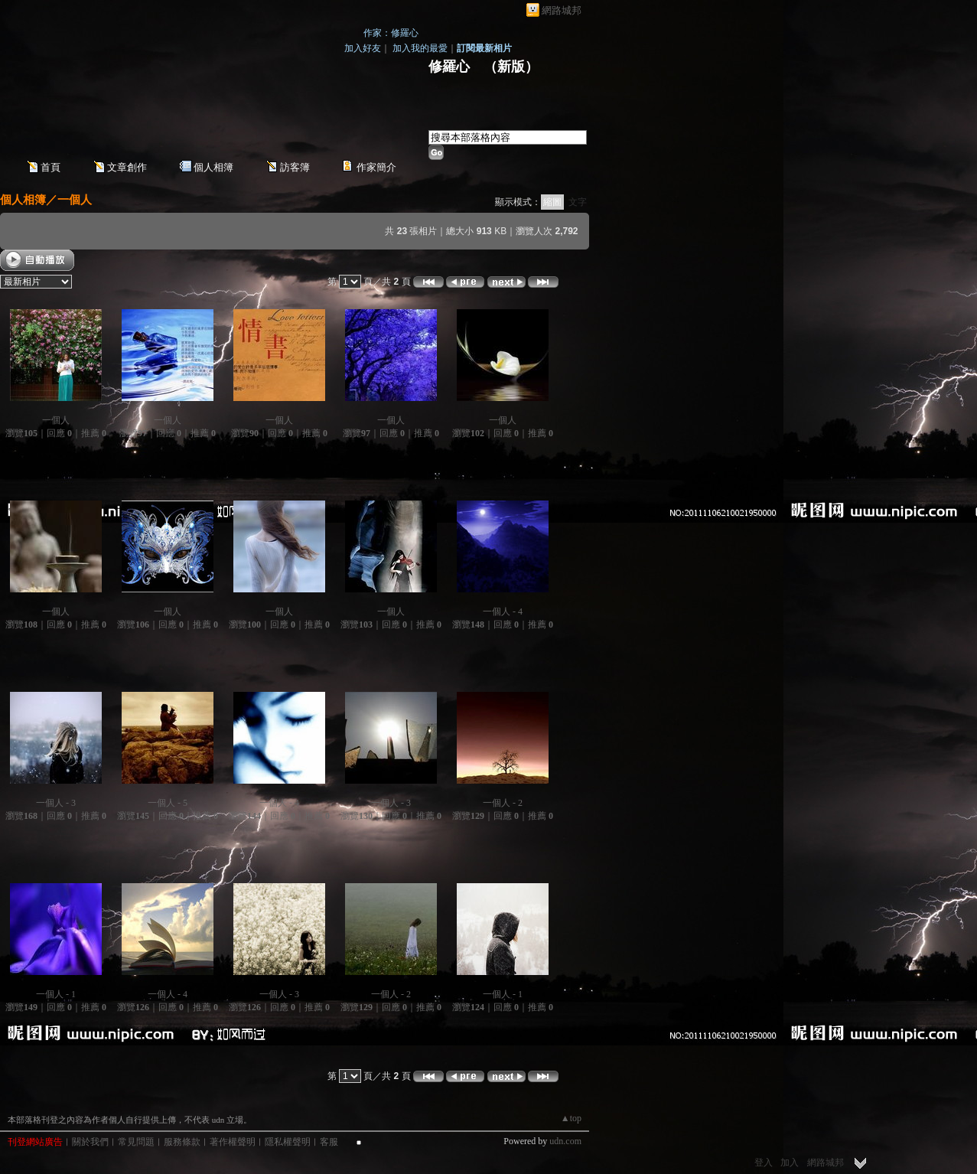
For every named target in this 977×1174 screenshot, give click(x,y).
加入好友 (362, 48)
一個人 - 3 (56, 802)
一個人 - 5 (167, 802)
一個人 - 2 (503, 802)
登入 (763, 1162)
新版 (511, 66)
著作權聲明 (233, 1141)
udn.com (565, 1141)
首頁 (50, 167)
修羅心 (449, 66)
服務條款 (182, 1141)
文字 (577, 202)
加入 (789, 1162)
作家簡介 (376, 167)
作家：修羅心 (390, 33)
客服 (329, 1141)
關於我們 (90, 1141)
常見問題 (136, 1141)
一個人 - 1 (56, 994)
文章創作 (127, 167)
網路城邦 (561, 10)
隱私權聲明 (288, 1141)
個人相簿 (213, 167)
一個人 (74, 199)
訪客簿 (295, 167)
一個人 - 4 (503, 611)
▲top (571, 1118)
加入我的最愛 (420, 48)
